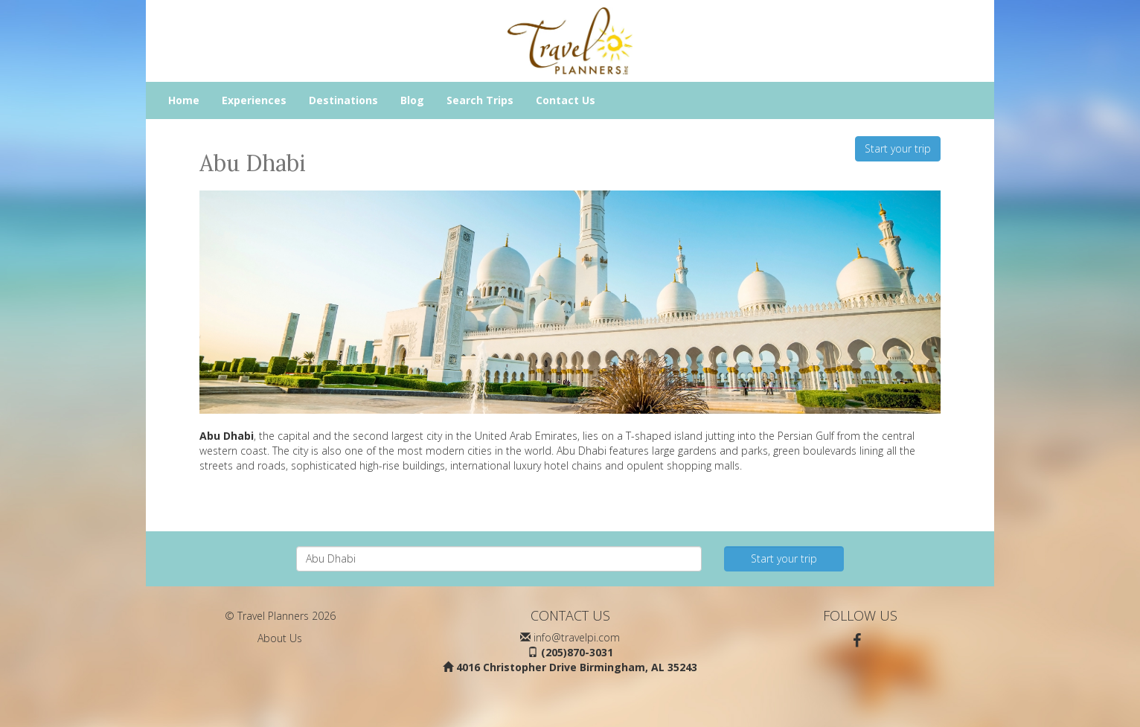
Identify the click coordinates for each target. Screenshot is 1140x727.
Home (183, 100)
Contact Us (565, 100)
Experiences (254, 100)
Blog (412, 100)
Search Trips (479, 100)
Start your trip (898, 148)
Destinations (343, 100)
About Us (279, 638)
